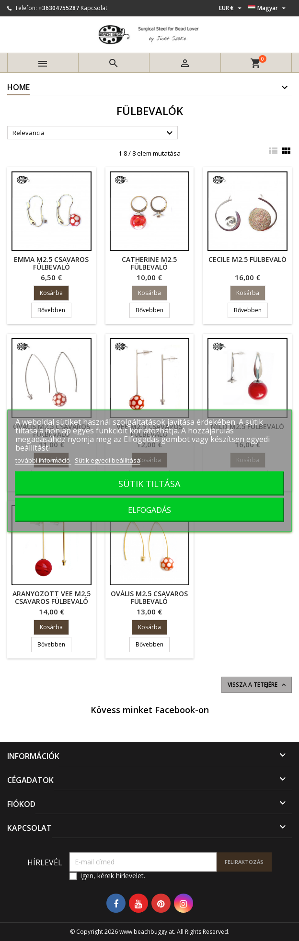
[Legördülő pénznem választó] (231, 8)
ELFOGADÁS (149, 509)
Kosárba (51, 293)
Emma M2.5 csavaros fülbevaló (51, 263)
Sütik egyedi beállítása (107, 459)
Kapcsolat (93, 8)
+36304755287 (58, 8)
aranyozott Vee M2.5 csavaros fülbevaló (51, 597)
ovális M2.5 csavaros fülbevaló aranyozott (149, 601)
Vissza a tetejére (258, 684)
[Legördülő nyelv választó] (268, 8)
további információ (43, 459)
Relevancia (93, 133)
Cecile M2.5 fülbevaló (247, 259)
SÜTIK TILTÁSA (149, 483)
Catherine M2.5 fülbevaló (149, 263)
